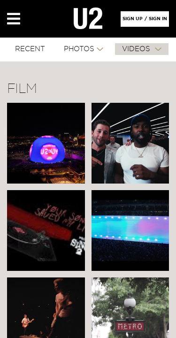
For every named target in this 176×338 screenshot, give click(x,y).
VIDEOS (137, 49)
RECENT (30, 49)
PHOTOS (79, 49)
